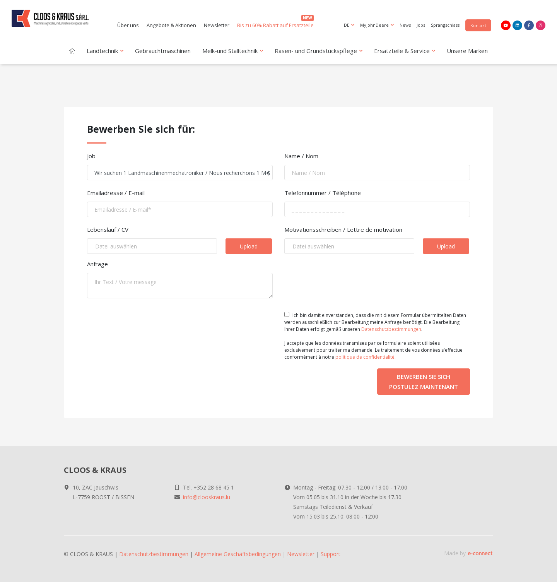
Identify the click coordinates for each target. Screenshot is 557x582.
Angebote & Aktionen (171, 25)
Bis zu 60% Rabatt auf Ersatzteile (275, 22)
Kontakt (478, 25)
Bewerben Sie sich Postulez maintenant (423, 381)
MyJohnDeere (377, 25)
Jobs (421, 25)
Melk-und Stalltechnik (233, 51)
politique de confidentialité (365, 357)
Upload (249, 246)
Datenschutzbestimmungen (391, 329)
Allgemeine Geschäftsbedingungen (238, 554)
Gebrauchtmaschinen (163, 51)
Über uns (128, 25)
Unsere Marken (467, 51)
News (405, 25)
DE (350, 25)
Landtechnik (106, 51)
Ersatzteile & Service (405, 51)
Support (330, 554)
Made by (468, 553)
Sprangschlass (445, 25)
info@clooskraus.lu (206, 497)
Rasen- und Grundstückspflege (319, 51)
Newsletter (216, 25)
